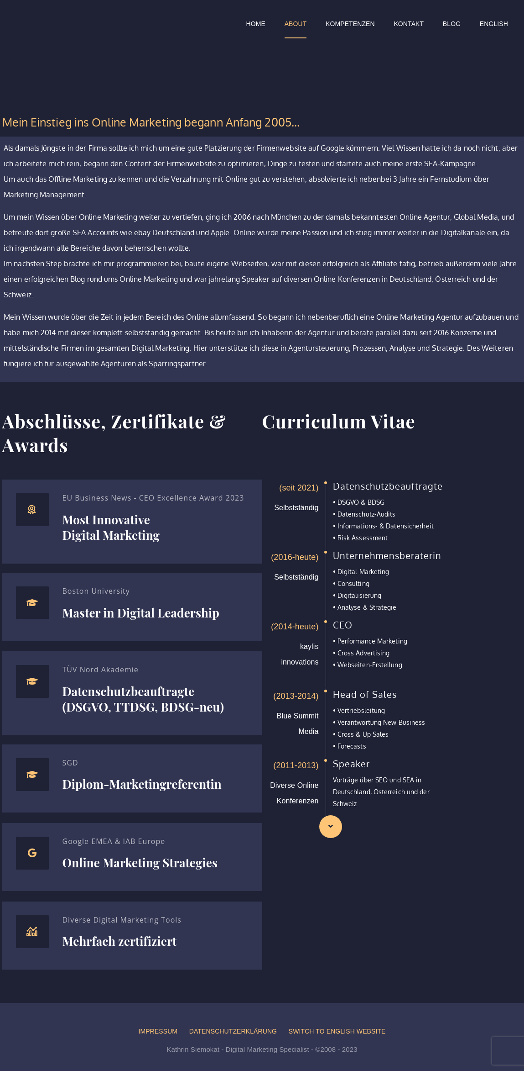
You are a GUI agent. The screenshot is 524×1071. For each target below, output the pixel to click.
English (494, 23)
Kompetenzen (350, 23)
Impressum (157, 1031)
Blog (452, 23)
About (296, 23)
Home (255, 23)
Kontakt (409, 23)
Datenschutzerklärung (233, 1031)
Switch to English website (337, 1031)
